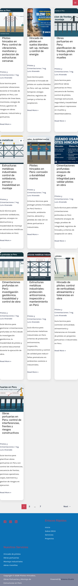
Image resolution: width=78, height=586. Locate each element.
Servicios (49, 535)
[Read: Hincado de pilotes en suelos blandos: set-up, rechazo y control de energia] (39, 22)
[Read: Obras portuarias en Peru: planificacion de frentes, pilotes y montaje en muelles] (66, 22)
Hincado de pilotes (12, 554)
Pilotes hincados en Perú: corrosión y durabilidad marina (38, 172)
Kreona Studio (67, 579)
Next (67, 506)
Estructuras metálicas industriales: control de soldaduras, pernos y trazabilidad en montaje (11, 177)
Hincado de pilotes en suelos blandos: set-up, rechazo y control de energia (38, 46)
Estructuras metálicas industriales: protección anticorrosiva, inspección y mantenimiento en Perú (38, 294)
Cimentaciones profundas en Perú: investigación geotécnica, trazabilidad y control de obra (11, 292)
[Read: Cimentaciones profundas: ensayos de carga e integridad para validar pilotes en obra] (66, 149)
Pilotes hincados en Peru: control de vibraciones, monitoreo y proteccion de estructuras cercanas (11, 49)
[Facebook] (5, 521)
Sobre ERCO (50, 531)
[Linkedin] (16, 521)
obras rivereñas (11, 565)
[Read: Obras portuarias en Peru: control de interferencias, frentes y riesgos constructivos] (12, 397)
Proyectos (49, 538)
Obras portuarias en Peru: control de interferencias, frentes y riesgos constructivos (11, 423)
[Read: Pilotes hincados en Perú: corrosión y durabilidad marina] (39, 149)
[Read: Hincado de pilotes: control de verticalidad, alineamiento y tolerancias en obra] (66, 266)
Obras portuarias (11, 558)
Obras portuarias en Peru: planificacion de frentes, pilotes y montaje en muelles (66, 48)
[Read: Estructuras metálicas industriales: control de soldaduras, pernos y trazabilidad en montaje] (12, 149)
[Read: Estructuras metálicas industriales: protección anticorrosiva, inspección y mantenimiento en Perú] (39, 266)
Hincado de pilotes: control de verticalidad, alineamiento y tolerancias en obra (66, 290)
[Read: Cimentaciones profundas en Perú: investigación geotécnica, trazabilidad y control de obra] (12, 266)
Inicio (47, 527)
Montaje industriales (13, 561)
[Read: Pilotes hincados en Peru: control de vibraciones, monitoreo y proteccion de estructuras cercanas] (12, 22)
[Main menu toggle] (75, 2)
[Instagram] (10, 521)
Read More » (5, 124)
